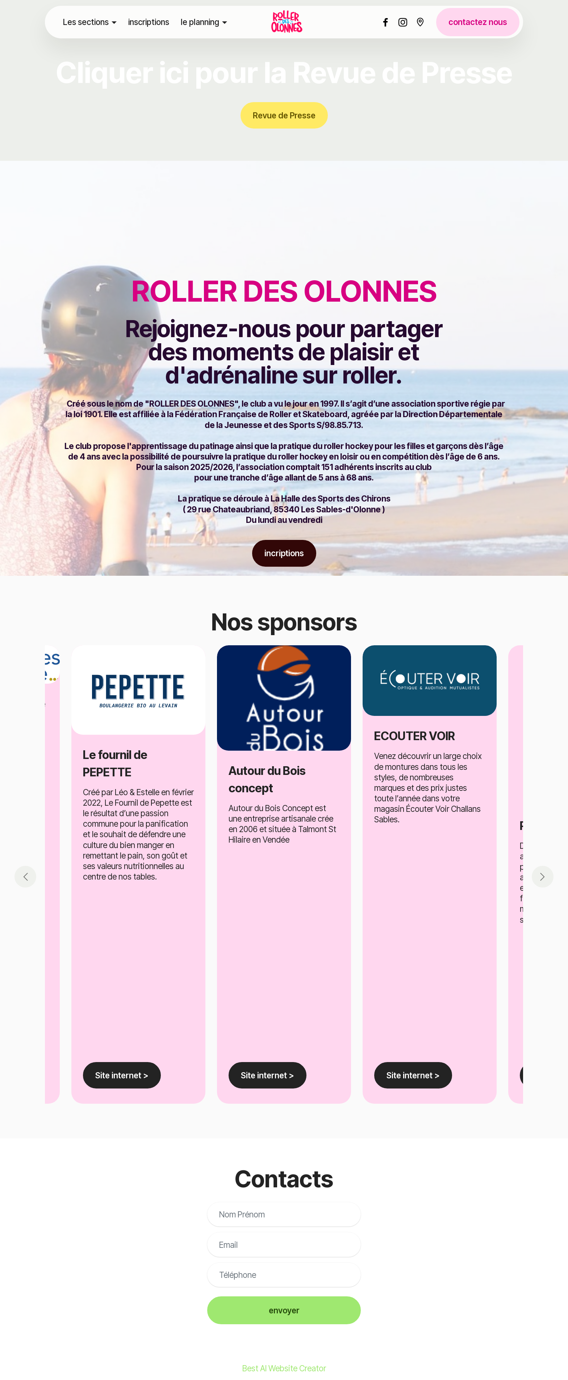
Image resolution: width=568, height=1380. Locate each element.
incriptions (284, 553)
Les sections (86, 22)
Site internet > (267, 1075)
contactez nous (477, 22)
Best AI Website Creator (284, 1368)
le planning (200, 22)
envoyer (284, 1310)
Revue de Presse (284, 115)
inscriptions (148, 22)
